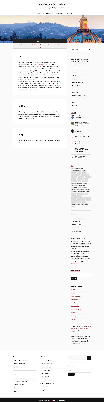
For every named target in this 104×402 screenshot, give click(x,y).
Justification (26, 105)
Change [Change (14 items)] (84, 172)
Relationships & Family (77, 82)
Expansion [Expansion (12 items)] (74, 181)
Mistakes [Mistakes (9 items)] (85, 187)
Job (20, 56)
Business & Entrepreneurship (79, 95)
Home (32, 13)
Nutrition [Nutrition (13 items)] (74, 191)
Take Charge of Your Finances (21, 381)
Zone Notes (75, 102)
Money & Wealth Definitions (21, 378)
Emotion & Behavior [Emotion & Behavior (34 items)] (82, 179)
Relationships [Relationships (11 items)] (87, 197)
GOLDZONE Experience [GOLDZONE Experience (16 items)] (77, 183)
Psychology (73, 316)
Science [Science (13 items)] (73, 200)
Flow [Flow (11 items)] (79, 181)
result (47, 81)
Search (74, 278)
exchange (37, 62)
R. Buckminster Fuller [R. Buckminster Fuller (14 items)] (77, 197)
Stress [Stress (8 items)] (84, 202)
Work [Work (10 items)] (73, 206)
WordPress (48, 400)
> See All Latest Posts (77, 75)
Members (69, 13)
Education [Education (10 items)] (88, 176)
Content (39, 13)
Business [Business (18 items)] (74, 172)
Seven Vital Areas (49, 13)
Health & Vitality (76, 89)
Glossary (75, 263)
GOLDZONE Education (76, 296)
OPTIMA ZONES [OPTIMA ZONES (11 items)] (81, 191)
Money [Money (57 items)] (73, 189)
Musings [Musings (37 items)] (88, 189)
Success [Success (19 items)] (73, 204)
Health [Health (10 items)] (85, 183)
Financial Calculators (19, 384)
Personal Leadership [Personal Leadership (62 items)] (82, 193)
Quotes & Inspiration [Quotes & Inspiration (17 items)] (77, 195)
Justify (22, 134)
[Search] (89, 358)
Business (73, 289)
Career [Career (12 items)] (79, 172)
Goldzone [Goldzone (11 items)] (85, 181)
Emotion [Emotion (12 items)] (74, 179)
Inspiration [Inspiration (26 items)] (82, 185)
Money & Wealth (76, 85)
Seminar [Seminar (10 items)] (88, 200)
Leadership (73, 302)
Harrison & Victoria (77, 224)
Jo (38, 47)
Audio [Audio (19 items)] (84, 170)
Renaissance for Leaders (52, 4)
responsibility (56, 68)
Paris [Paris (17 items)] (88, 191)
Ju (40, 47)
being (29, 118)
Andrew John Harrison (77, 218)
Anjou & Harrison (76, 231)
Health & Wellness (75, 299)
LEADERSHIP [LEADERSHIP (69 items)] (74, 187)
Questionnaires (18, 387)
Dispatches (75, 105)
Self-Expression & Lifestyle (78, 99)
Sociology (73, 319)
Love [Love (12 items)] (80, 187)
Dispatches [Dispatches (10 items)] (74, 176)
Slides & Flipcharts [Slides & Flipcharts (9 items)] (76, 202)
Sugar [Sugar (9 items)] (78, 204)
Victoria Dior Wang (76, 221)
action (40, 140)
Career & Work (75, 92)
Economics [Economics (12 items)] (81, 176)
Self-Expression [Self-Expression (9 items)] (81, 200)
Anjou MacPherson (77, 227)
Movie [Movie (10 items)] (78, 189)
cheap (32, 75)
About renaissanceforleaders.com (22, 360)
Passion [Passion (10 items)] (73, 193)
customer (41, 64)
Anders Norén (61, 400)
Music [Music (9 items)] (82, 189)
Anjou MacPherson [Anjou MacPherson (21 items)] (76, 170)
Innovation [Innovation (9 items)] (74, 185)
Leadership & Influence (77, 79)
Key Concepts (59, 13)
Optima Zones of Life (76, 309)
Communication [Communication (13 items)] (75, 174)
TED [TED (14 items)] (82, 204)
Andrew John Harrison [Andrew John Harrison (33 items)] (77, 168)
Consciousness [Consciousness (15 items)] (84, 174)
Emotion (73, 292)
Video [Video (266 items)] (86, 204)
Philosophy (73, 312)
